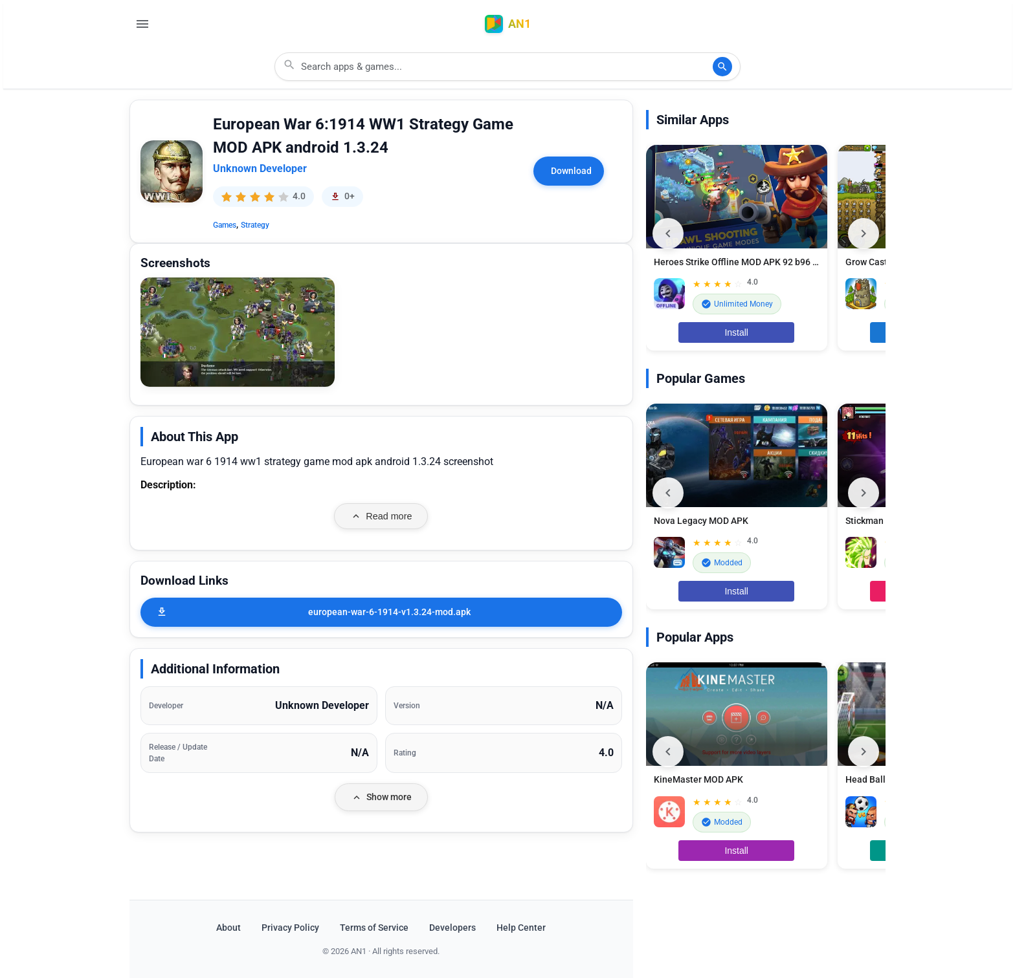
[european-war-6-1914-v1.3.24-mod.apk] (381, 612)
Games (224, 225)
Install (736, 332)
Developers (452, 927)
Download (571, 171)
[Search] (722, 66)
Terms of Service (374, 927)
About (228, 927)
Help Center (521, 927)
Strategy (255, 225)
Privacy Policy (290, 927)
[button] (237, 332)
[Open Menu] (142, 24)
